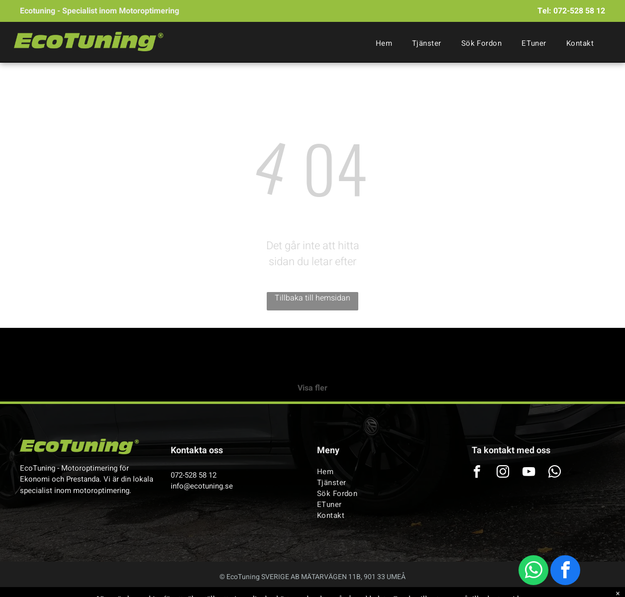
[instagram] (503, 473)
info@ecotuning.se (202, 486)
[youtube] (529, 473)
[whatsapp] (533, 571)
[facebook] (565, 571)
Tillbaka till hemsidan (312, 298)
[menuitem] (384, 43)
